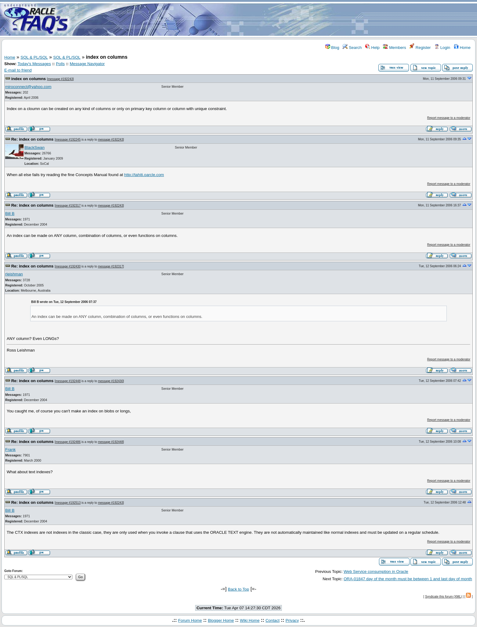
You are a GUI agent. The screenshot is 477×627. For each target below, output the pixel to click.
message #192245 (68, 139)
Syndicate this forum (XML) (443, 596)
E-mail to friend (18, 70)
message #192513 (68, 502)
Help (372, 47)
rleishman (14, 274)
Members (394, 47)
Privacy (292, 620)
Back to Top (238, 589)
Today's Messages (34, 63)
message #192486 (68, 442)
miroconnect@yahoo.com (28, 86)
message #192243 (60, 79)
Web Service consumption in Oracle (376, 571)
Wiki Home (249, 620)
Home (462, 47)
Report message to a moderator (448, 118)
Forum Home (190, 620)
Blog (332, 47)
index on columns (28, 78)
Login (442, 47)
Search (352, 47)
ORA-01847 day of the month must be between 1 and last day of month (408, 579)
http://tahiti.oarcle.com (144, 174)
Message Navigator (87, 63)
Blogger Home (221, 620)
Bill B (9, 213)
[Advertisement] (274, 19)
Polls (60, 63)
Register (420, 47)
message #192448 (68, 381)
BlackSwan (34, 147)
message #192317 (68, 205)
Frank (10, 449)
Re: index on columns (32, 139)
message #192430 (68, 266)
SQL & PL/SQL (34, 57)
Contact (272, 620)
